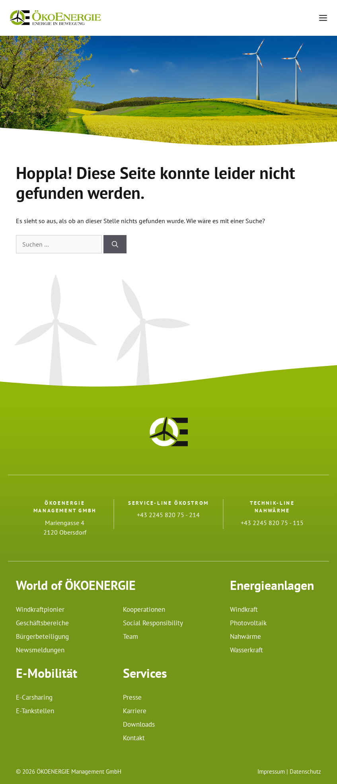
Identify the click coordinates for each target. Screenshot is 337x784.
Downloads (139, 724)
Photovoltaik (248, 623)
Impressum (271, 771)
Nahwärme (245, 636)
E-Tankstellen (35, 710)
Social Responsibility (153, 623)
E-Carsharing (34, 697)
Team (130, 636)
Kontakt (134, 737)
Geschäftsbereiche (42, 623)
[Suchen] (115, 244)
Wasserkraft (246, 650)
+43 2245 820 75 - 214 (168, 515)
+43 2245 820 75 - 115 (272, 523)
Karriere (134, 710)
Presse (132, 697)
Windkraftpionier (40, 609)
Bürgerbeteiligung (42, 636)
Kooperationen (144, 609)
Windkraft (244, 609)
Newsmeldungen (40, 650)
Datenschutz (305, 771)
